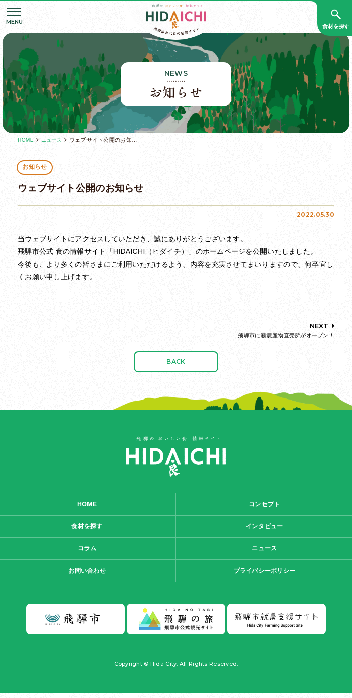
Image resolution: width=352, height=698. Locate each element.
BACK (176, 362)
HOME (26, 140)
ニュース (53, 140)
